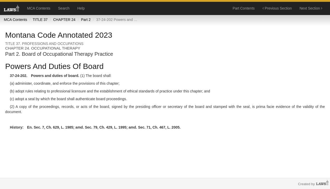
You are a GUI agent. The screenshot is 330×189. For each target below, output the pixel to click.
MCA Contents (38, 8)
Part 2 (85, 20)
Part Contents (244, 8)
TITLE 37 (40, 20)
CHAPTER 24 (64, 20)
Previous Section (277, 8)
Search (63, 8)
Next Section (311, 8)
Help (81, 8)
